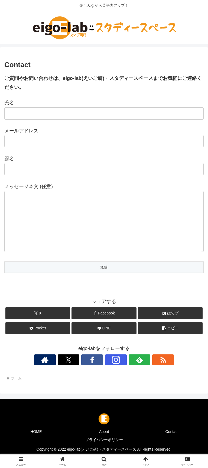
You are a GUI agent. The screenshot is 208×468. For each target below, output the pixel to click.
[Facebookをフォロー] (92, 370)
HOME (36, 442)
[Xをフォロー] (68, 370)
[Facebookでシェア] (104, 324)
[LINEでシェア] (104, 339)
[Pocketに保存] (37, 339)
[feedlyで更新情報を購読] (139, 370)
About (104, 442)
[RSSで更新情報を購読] (163, 370)
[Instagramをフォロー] (116, 370)
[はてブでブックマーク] (170, 324)
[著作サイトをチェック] (45, 370)
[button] (170, 339)
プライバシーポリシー (104, 450)
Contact (171, 442)
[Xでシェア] (37, 324)
